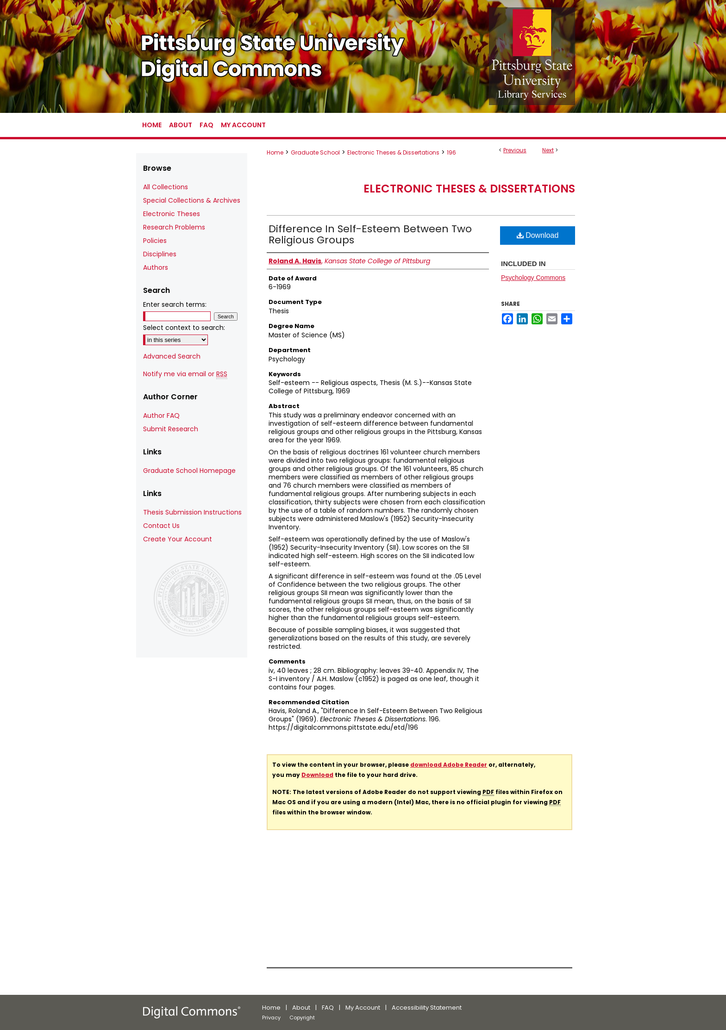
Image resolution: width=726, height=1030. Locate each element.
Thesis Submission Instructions (192, 512)
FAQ (328, 1007)
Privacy (271, 1017)
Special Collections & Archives (191, 200)
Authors (155, 267)
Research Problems (174, 227)
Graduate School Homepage (189, 470)
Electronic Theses (171, 213)
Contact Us (161, 525)
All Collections (165, 187)
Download (538, 235)
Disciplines (159, 254)
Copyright (302, 1017)
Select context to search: (184, 327)
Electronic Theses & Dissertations (393, 152)
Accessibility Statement (427, 1007)
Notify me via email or (185, 374)
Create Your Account (177, 539)
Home (275, 152)
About (301, 1007)
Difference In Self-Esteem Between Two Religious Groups (370, 234)
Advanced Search (171, 356)
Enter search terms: (175, 304)
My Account (362, 1007)
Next (548, 150)
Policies (155, 240)
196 (451, 152)
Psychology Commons (533, 277)
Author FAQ (161, 415)
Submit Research (170, 429)
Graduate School (315, 152)
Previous (514, 150)
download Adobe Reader (448, 765)
